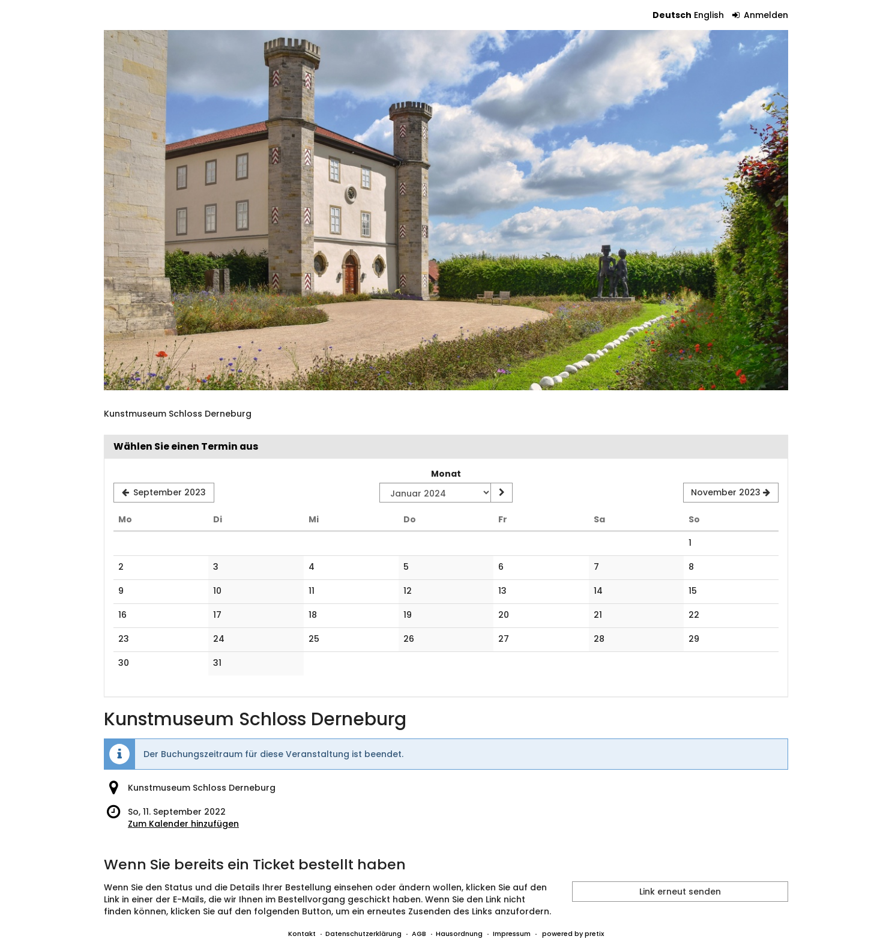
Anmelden (760, 15)
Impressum (512, 933)
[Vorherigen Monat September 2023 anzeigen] (163, 493)
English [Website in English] (709, 15)
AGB (419, 933)
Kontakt (302, 933)
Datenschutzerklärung (363, 933)
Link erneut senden (680, 892)
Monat (446, 474)
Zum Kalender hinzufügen (183, 824)
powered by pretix (573, 933)
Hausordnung (459, 933)
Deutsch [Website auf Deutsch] (672, 15)
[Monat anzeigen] (501, 493)
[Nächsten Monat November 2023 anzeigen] (731, 493)
